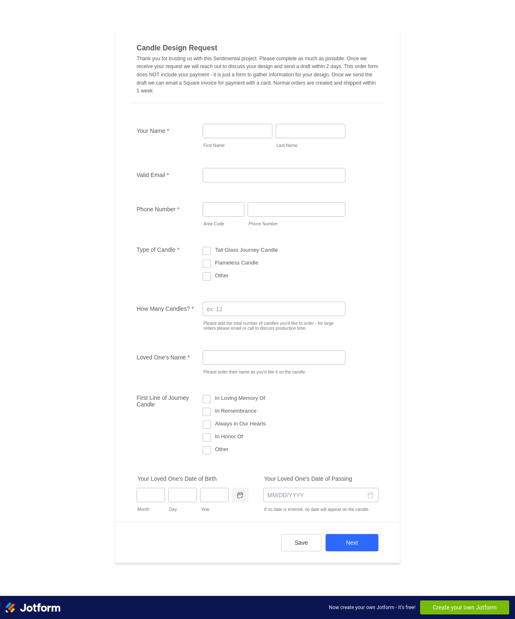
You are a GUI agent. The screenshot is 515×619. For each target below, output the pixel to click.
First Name (213, 145)
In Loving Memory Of (240, 398)
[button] (370, 495)
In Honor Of (229, 436)
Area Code (213, 223)
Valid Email (153, 175)
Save (301, 542)
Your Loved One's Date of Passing (308, 478)
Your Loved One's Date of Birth (177, 478)
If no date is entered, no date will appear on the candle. (317, 509)
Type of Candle (158, 249)
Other (222, 275)
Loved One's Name (163, 357)
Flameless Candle (236, 263)
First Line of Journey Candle (163, 401)
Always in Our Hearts (240, 424)
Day (173, 509)
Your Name (153, 131)
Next (352, 542)
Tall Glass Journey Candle (246, 250)
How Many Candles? (165, 308)
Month (143, 509)
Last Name (287, 145)
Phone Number (158, 209)
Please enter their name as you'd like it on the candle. (254, 371)
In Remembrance (236, 411)
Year (205, 509)
